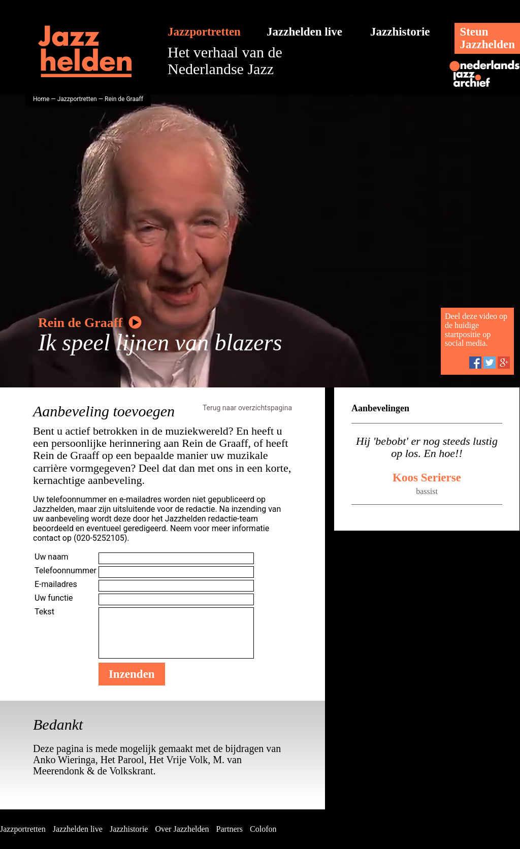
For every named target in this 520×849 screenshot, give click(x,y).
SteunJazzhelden (487, 38)
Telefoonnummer (65, 570)
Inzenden (132, 674)
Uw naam (52, 557)
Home (41, 99)
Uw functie (54, 598)
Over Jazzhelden (182, 829)
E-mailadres (56, 584)
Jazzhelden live (304, 31)
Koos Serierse (427, 477)
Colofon (263, 829)
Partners (229, 829)
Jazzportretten (204, 31)
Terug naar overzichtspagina (247, 408)
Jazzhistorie (400, 31)
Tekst (44, 611)
